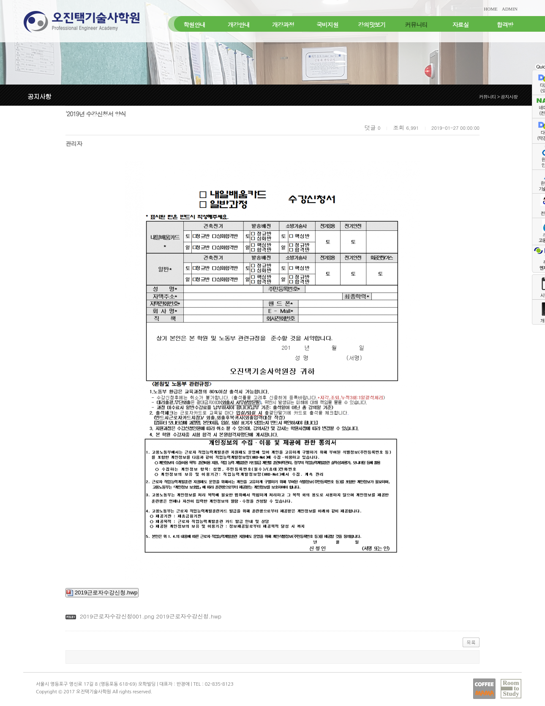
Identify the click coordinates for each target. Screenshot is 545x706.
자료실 (460, 24)
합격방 (505, 24)
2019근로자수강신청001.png (117, 616)
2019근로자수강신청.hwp (102, 592)
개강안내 (239, 24)
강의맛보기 (372, 24)
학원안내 (194, 24)
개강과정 (283, 24)
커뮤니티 (416, 24)
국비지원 (327, 24)
